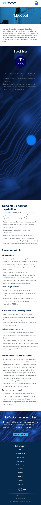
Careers (20, 480)
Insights (20, 472)
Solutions (20, 461)
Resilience (20, 457)
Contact (20, 484)
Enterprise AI (20, 453)
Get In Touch (19, 434)
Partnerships (20, 465)
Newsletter (20, 496)
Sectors (20, 469)
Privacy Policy (20, 498)
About (20, 449)
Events (20, 476)
